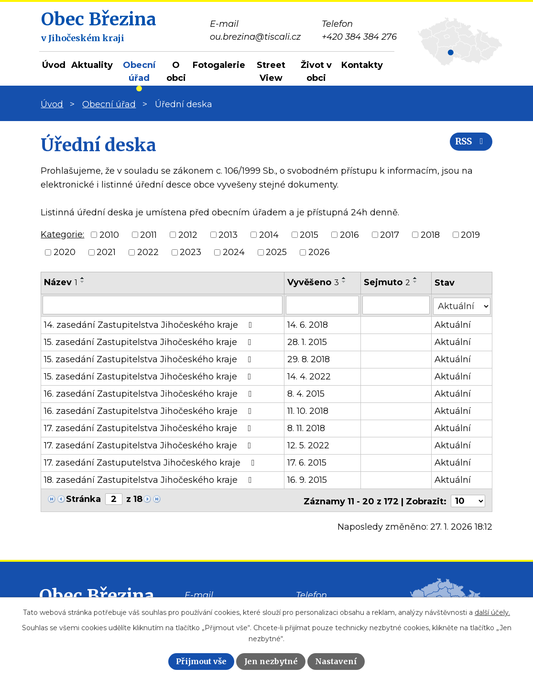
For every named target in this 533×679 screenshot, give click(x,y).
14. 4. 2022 (309, 375)
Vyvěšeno (313, 282)
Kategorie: (62, 234)
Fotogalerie (219, 65)
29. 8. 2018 (308, 358)
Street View (271, 71)
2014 (269, 234)
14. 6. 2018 (307, 324)
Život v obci (316, 71)
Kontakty (362, 65)
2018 (430, 234)
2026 (319, 252)
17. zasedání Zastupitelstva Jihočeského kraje (149, 427)
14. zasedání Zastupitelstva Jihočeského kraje (150, 324)
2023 (190, 252)
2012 (187, 234)
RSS (469, 145)
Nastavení (336, 661)
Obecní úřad (139, 71)
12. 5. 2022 (308, 444)
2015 (309, 234)
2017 (389, 234)
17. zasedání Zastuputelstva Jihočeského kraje (151, 461)
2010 (109, 234)
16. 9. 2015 (307, 479)
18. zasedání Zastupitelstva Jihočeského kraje (149, 479)
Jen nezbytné (271, 661)
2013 (228, 234)
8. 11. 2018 (306, 427)
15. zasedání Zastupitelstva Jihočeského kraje (149, 341)
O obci (176, 71)
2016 (349, 234)
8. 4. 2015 (306, 393)
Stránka (83, 498)
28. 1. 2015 (307, 341)
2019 (470, 234)
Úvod (53, 65)
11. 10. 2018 (307, 410)
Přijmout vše (201, 661)
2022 (148, 252)
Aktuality (92, 65)
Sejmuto (387, 282)
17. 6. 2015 (306, 461)
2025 (276, 252)
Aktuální (453, 324)
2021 (106, 252)
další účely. (492, 612)
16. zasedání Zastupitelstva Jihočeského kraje (149, 393)
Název (60, 282)
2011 (148, 234)
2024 (234, 252)
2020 (65, 252)
